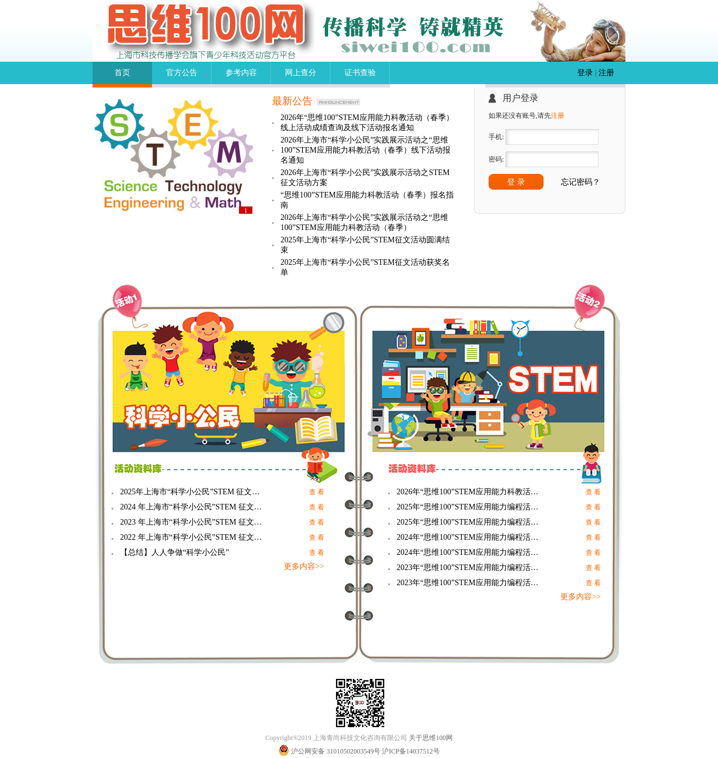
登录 (585, 72)
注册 (606, 72)
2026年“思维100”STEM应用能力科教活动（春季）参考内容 (469, 492)
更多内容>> (304, 566)
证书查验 (360, 72)
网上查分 (300, 72)
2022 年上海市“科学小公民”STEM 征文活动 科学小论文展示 (193, 537)
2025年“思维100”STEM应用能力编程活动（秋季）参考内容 (469, 507)
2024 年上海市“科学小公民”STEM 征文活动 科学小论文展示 (193, 507)
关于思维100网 (431, 738)
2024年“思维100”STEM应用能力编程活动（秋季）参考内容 (469, 537)
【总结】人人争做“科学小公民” (174, 552)
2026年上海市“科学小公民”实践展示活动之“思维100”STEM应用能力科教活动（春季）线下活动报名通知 (365, 150)
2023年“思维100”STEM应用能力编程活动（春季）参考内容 (469, 582)
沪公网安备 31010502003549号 (335, 751)
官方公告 (181, 72)
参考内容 (241, 72)
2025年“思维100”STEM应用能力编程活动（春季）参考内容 (469, 522)
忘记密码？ (580, 182)
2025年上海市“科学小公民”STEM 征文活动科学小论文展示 (193, 492)
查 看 (316, 492)
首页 (122, 72)
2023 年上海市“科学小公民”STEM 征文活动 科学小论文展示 (193, 522)
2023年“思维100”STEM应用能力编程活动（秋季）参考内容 (469, 567)
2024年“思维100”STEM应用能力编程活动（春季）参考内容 (469, 552)
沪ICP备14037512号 (411, 751)
